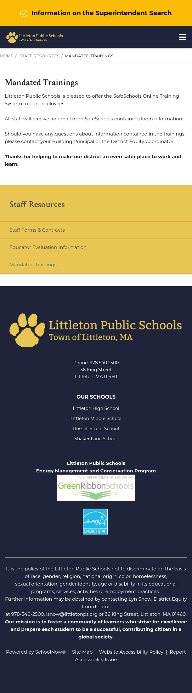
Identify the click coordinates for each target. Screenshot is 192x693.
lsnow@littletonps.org (72, 614)
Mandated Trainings (33, 265)
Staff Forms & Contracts (37, 230)
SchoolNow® (50, 652)
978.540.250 (103, 363)
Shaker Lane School (95, 439)
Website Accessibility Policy (131, 652)
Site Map (82, 652)
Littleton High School (96, 408)
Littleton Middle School (96, 418)
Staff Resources (39, 55)
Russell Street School (96, 428)
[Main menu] (182, 37)
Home (7, 55)
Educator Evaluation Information (48, 247)
